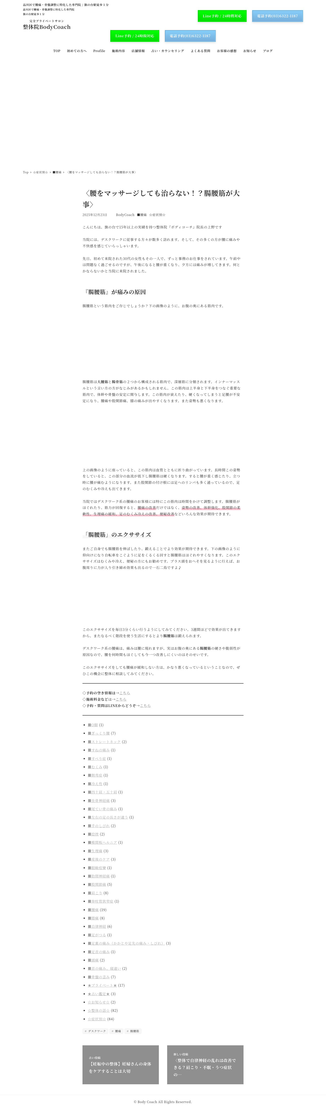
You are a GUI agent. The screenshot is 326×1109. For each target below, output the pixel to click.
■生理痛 (95, 850)
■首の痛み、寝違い (104, 968)
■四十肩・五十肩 (102, 792)
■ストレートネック (104, 741)
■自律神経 (97, 926)
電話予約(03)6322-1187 (277, 15)
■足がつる (97, 934)
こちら (124, 692)
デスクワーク (96, 1031)
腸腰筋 (134, 1031)
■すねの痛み (99, 750)
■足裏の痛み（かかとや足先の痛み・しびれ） (126, 943)
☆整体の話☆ (99, 1010)
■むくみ (95, 766)
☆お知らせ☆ (99, 1002)
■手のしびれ (99, 825)
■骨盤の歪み (99, 976)
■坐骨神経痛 (99, 800)
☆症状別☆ (157, 214)
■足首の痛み (99, 951)
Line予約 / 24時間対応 (222, 15)
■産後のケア (99, 859)
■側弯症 (95, 775)
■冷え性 (95, 783)
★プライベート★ (102, 985)
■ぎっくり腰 (99, 733)
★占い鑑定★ (99, 993)
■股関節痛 (97, 884)
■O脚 (93, 724)
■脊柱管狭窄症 (101, 901)
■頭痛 (93, 960)
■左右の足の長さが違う (108, 817)
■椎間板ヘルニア (102, 842)
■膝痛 (93, 918)
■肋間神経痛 (99, 876)
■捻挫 (93, 834)
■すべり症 (97, 758)
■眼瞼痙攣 (97, 867)
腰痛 (117, 1031)
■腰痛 (142, 214)
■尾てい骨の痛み (102, 808)
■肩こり (95, 892)
